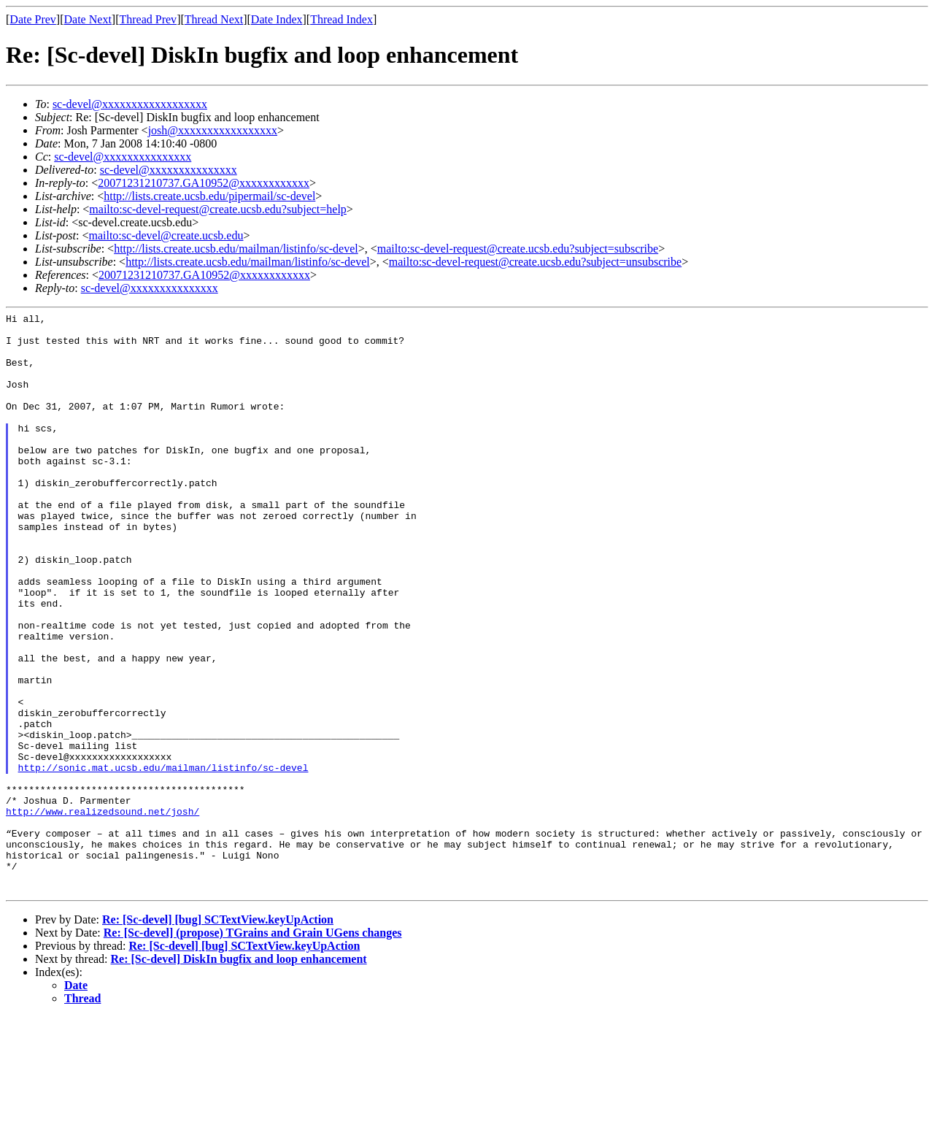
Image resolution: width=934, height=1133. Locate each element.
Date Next (88, 19)
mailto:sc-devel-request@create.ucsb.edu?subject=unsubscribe (535, 262)
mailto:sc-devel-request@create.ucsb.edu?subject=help (218, 209)
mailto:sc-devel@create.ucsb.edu (165, 235)
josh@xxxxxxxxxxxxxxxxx (212, 130)
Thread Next (214, 19)
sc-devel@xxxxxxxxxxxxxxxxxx (130, 104)
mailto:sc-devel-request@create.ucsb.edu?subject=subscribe (517, 248)
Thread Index (341, 19)
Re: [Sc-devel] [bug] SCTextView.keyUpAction (217, 1035)
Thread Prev (148, 19)
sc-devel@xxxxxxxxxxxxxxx (122, 156)
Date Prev (32, 19)
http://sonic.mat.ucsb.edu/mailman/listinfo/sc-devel (163, 859)
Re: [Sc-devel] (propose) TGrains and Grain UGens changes (253, 1048)
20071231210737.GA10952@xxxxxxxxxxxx (203, 183)
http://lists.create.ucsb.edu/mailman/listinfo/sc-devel (236, 248)
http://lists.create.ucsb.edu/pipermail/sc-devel (209, 196)
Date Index (277, 19)
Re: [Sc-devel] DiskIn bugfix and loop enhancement (239, 1075)
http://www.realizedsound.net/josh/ (102, 911)
